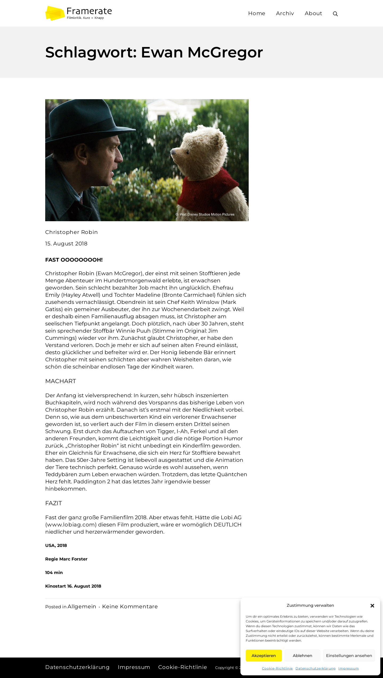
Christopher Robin (71, 232)
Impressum (348, 668)
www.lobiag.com (71, 524)
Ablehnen (302, 655)
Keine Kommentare (130, 606)
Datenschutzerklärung (315, 668)
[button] (372, 605)
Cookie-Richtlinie (277, 668)
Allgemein (82, 606)
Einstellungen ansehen (349, 655)
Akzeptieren (264, 655)
